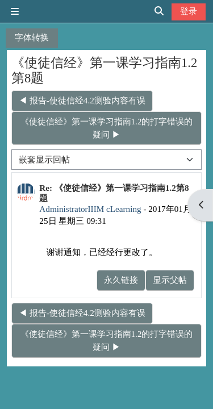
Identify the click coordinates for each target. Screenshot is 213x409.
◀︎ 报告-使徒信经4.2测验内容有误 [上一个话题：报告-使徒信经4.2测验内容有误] (82, 100)
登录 (188, 11)
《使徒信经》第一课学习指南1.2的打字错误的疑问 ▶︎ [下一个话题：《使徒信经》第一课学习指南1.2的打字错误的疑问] (106, 127)
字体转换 (32, 37)
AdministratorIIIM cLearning (90, 209)
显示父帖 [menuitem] (170, 280)
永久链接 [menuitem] (121, 280)
